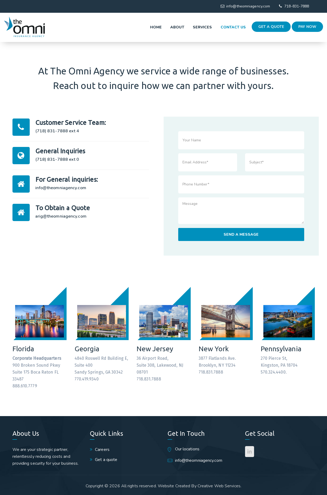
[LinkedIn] (249, 451)
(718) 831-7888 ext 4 (57, 131)
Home (143, 27)
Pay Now (307, 26)
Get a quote (271, 26)
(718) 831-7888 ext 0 (57, 159)
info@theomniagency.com (248, 6)
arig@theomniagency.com (60, 216)
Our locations (187, 449)
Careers (102, 449)
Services (189, 27)
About (164, 27)
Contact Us (220, 27)
